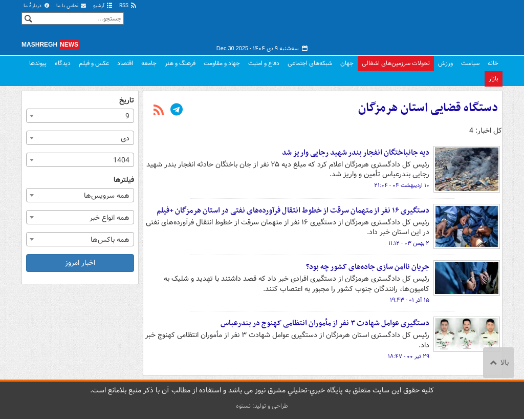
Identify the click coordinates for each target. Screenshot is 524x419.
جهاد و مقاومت (222, 63)
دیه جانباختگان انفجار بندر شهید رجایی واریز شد (355, 152)
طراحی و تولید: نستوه (262, 406)
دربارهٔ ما (37, 6)
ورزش (445, 63)
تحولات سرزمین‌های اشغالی (396, 63)
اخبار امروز (80, 262)
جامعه (149, 63)
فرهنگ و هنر (180, 63)
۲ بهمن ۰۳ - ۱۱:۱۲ (408, 243)
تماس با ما (71, 6)
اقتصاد (125, 63)
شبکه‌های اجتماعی (310, 63)
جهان (347, 63)
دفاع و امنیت (263, 63)
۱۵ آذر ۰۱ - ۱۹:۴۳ (409, 300)
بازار (493, 78)
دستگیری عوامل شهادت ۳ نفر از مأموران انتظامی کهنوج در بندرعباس (325, 323)
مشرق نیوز (426, 25)
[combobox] (80, 116)
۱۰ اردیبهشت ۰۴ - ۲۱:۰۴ (401, 185)
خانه (493, 63)
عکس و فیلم (94, 63)
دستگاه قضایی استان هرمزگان (428, 108)
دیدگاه (63, 63)
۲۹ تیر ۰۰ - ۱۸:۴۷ (408, 356)
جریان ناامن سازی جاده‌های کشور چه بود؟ (367, 267)
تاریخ (126, 100)
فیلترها (124, 180)
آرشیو (103, 6)
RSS (128, 6)
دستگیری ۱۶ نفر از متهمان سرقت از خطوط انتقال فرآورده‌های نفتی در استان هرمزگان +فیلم (293, 210)
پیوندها (38, 63)
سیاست (470, 63)
